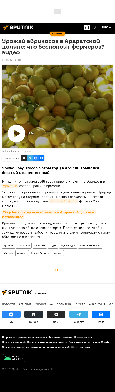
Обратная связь (80, 347)
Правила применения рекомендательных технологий (36, 347)
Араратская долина (90, 245)
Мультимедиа (68, 245)
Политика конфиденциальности (47, 342)
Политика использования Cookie (89, 342)
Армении (10, 186)
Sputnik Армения (63, 201)
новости (8, 304)
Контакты (54, 337)
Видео (53, 245)
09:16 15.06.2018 (12, 60)
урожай (58, 252)
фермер (21, 252)
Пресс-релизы (83, 337)
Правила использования (31, 337)
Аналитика (97, 304)
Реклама (67, 337)
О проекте (8, 337)
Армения (8, 245)
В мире (80, 304)
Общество (39, 245)
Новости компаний (14, 342)
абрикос (8, 252)
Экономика (24, 245)
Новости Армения (39, 252)
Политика (64, 304)
